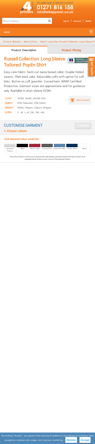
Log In (66, 20)
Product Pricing (71, 50)
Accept (85, 440)
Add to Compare (82, 100)
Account (77, 20)
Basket (88, 20)
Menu (7, 32)
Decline (71, 440)
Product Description (23, 50)
